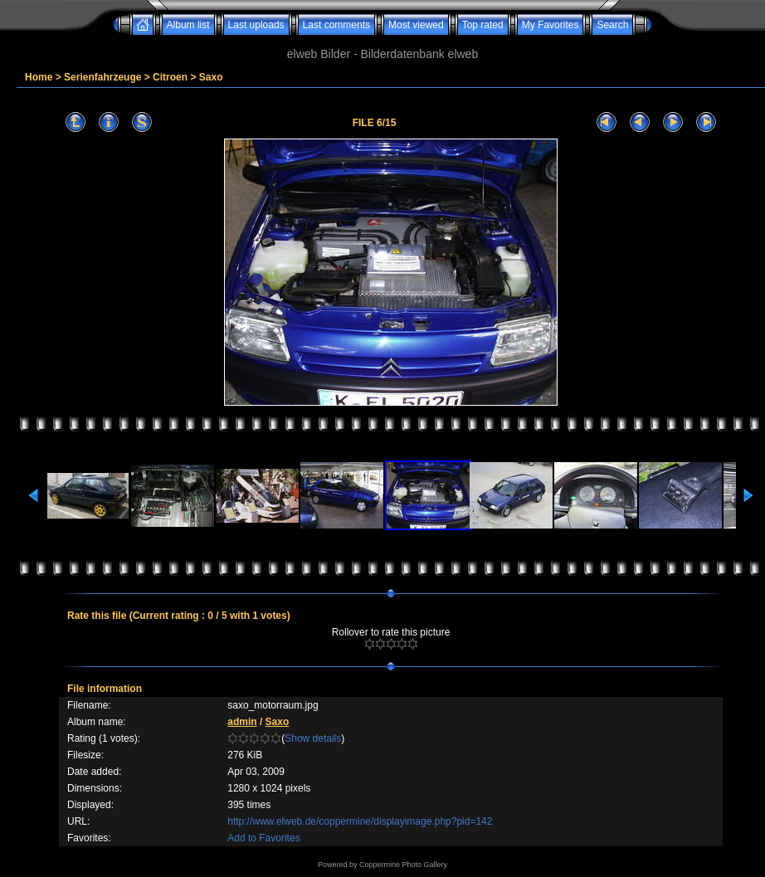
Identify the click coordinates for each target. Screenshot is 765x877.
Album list (188, 25)
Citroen (170, 77)
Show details (313, 738)
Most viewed (416, 25)
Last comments (336, 25)
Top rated (483, 25)
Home (38, 77)
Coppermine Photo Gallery (403, 864)
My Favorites (550, 25)
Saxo (211, 77)
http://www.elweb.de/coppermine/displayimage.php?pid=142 (359, 821)
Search (612, 25)
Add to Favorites (263, 838)
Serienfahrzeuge (102, 77)
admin (241, 722)
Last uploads (256, 25)
